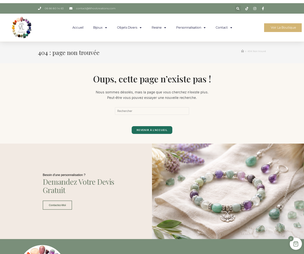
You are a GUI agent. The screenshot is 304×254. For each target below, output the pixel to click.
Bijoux (100, 27)
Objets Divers (129, 27)
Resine (159, 27)
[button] (238, 8)
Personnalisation (191, 27)
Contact (224, 27)
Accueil (78, 27)
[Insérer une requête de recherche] (152, 111)
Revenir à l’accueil (152, 130)
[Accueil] (242, 51)
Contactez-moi (57, 208)
